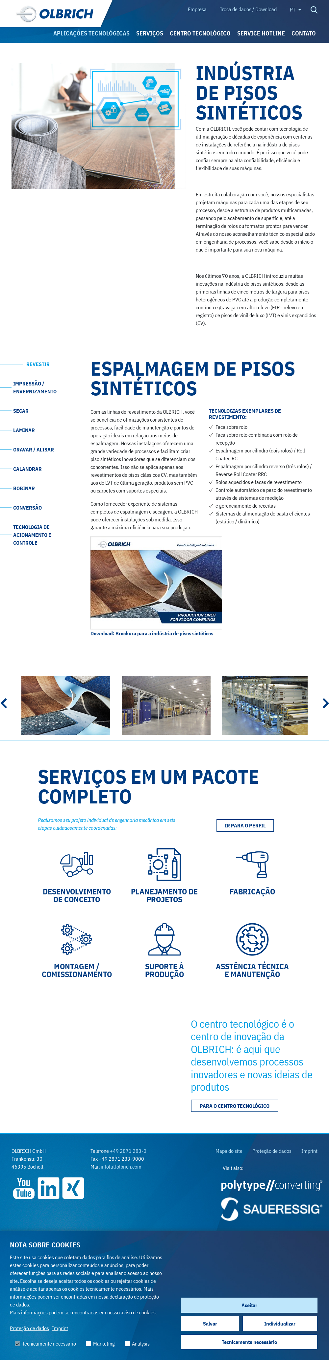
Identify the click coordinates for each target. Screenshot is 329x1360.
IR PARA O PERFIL (245, 825)
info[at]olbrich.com (121, 1166)
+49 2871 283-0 (128, 1151)
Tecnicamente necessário (249, 1342)
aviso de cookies (138, 1312)
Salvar (210, 1323)
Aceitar (249, 1305)
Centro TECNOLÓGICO (200, 33)
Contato (303, 33)
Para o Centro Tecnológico (234, 1106)
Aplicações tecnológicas (91, 33)
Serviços (149, 33)
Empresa (197, 9)
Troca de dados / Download (248, 9)
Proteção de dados (29, 1328)
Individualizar (279, 1323)
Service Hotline (261, 33)
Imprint (60, 1328)
